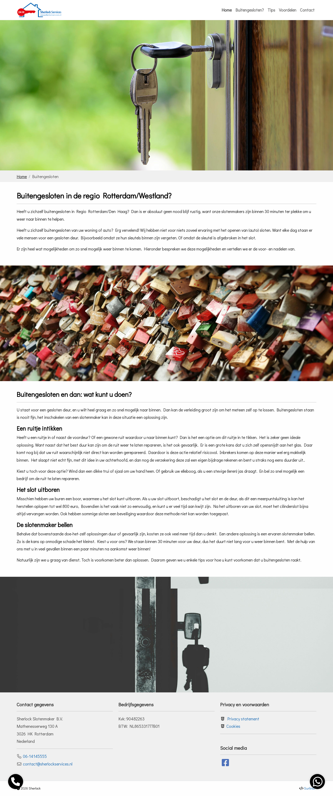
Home (227, 10)
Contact (307, 10)
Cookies (233, 726)
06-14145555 (35, 756)
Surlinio (309, 788)
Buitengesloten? (249, 10)
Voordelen (287, 10)
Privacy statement (243, 719)
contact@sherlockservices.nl (47, 764)
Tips (271, 10)
